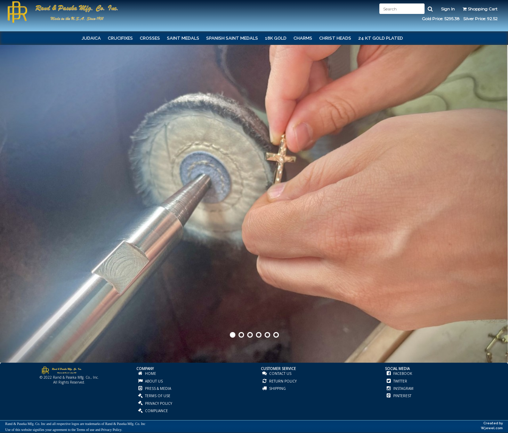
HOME (150, 373)
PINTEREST (401, 395)
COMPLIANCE (156, 410)
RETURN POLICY (282, 381)
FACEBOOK (402, 373)
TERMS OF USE (157, 395)
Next (502, 216)
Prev (6, 216)
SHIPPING (277, 388)
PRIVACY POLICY (158, 403)
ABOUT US (153, 381)
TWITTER (399, 381)
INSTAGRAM (402, 388)
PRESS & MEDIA (157, 388)
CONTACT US (279, 373)
